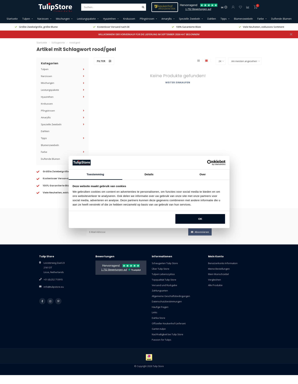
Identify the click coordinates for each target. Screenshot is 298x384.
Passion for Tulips (161, 339)
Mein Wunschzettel (218, 274)
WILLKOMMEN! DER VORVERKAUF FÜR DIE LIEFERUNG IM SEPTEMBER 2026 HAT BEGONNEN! (149, 34)
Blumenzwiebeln (243, 18)
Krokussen (129, 18)
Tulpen (26, 18)
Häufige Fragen (160, 307)
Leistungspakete (86, 18)
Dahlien (211, 18)
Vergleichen (214, 279)
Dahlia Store (158, 317)
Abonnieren (200, 232)
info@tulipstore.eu (54, 286)
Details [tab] (149, 174)
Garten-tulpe (159, 328)
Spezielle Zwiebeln (189, 18)
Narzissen (43, 18)
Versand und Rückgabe (164, 285)
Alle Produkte (215, 285)
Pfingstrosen (147, 18)
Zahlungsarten (160, 290)
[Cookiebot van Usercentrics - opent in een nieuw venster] (209, 162)
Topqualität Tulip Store (164, 279)
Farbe (260, 18)
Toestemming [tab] (95, 174)
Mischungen (63, 18)
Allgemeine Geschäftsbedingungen (171, 296)
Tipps (223, 18)
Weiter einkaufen (177, 82)
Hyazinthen (109, 18)
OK (200, 218)
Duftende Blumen (281, 18)
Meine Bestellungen (219, 268)
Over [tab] (203, 174)
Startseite (12, 18)
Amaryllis (166, 18)
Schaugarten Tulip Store (165, 263)
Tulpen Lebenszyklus (163, 274)
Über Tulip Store (160, 268)
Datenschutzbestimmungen (167, 301)
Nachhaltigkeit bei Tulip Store (167, 334)
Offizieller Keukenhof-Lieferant (169, 323)
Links (154, 312)
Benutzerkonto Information (223, 263)
